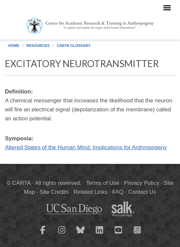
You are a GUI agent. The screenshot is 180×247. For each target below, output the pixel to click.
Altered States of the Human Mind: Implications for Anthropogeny (86, 147)
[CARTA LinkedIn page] (99, 234)
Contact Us (142, 192)
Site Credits (54, 192)
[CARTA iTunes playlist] (137, 229)
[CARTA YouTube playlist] (118, 234)
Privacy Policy (141, 183)
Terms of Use (102, 183)
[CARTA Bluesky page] (80, 234)
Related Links (90, 192)
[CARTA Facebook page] (42, 234)
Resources (38, 46)
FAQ (118, 192)
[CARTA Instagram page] (61, 234)
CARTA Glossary (73, 46)
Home (13, 46)
